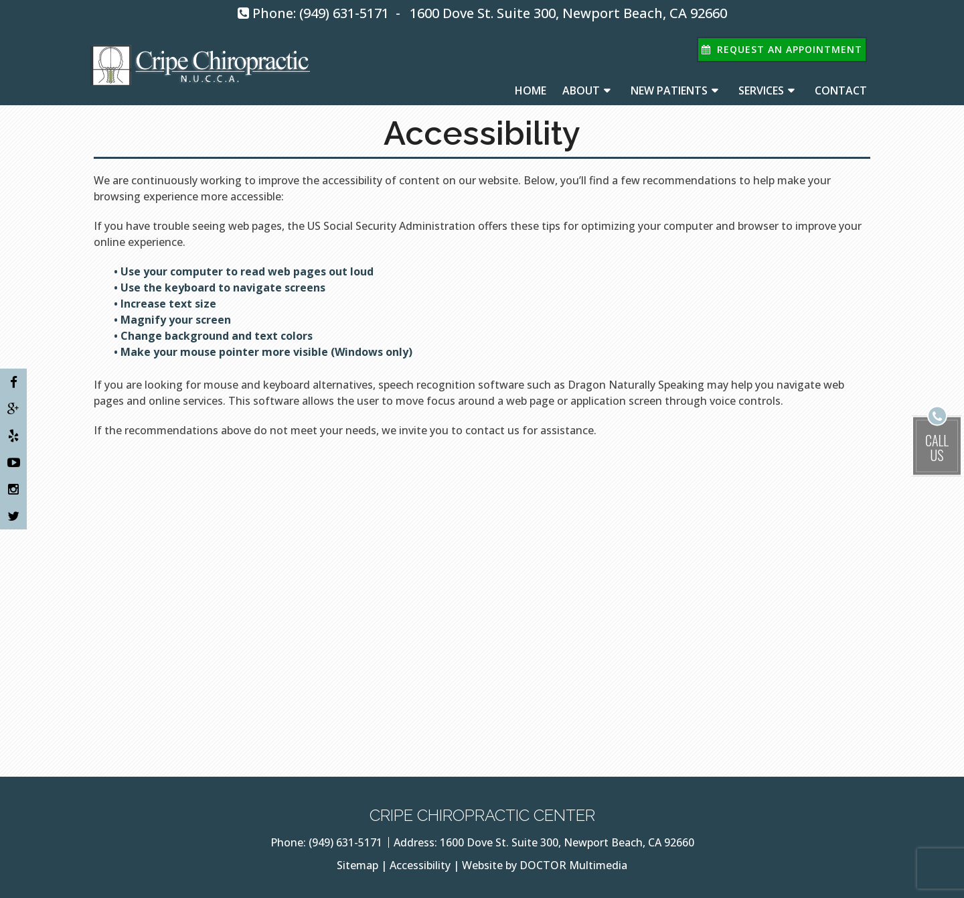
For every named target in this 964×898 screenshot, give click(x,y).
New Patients (669, 90)
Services (761, 90)
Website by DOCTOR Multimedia (544, 865)
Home (530, 90)
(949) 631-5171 (344, 13)
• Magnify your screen (174, 319)
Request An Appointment (782, 49)
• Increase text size (166, 303)
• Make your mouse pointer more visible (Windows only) (263, 351)
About (581, 90)
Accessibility (420, 865)
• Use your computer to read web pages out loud (245, 271)
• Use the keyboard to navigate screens (221, 287)
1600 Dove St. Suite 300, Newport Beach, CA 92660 (568, 13)
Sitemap (357, 865)
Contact (841, 90)
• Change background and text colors (214, 335)
